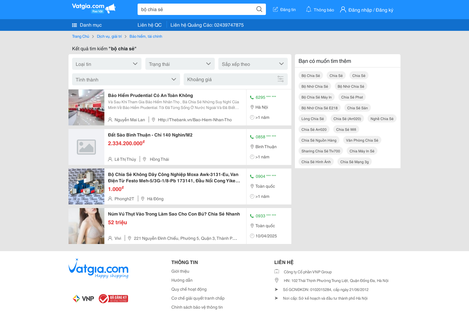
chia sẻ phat (352, 96)
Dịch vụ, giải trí (109, 36)
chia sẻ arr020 (314, 129)
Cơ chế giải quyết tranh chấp (198, 298)
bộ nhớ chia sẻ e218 (320, 107)
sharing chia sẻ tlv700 (321, 150)
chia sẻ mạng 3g (354, 161)
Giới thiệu (180, 271)
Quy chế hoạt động (189, 289)
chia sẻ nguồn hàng (319, 139)
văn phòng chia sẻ (362, 139)
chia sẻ (336, 75)
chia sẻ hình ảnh (316, 161)
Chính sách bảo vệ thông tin (197, 307)
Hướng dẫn (182, 280)
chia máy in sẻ (362, 150)
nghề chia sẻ (382, 118)
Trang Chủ (80, 36)
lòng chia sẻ (313, 118)
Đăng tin (284, 9)
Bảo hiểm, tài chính (146, 36)
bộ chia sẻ (311, 75)
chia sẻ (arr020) (347, 118)
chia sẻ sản (357, 107)
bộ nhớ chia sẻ (315, 86)
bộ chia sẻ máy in (317, 96)
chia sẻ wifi (346, 129)
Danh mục (87, 24)
